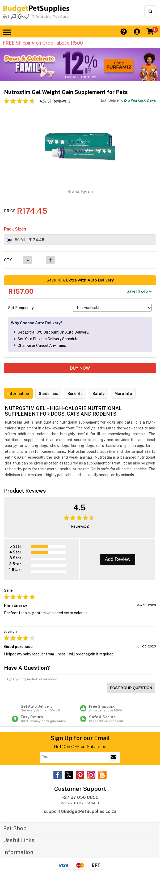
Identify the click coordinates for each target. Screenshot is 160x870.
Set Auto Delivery (46, 700)
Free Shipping (114, 700)
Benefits (83, 393)
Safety (110, 393)
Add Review (117, 558)
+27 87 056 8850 (80, 789)
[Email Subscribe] (113, 749)
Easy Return (46, 711)
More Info (137, 393)
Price (9, 211)
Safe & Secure (114, 711)
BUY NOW (80, 368)
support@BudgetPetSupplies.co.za (80, 803)
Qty (8, 260)
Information (20, 393)
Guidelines (53, 393)
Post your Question (131, 679)
